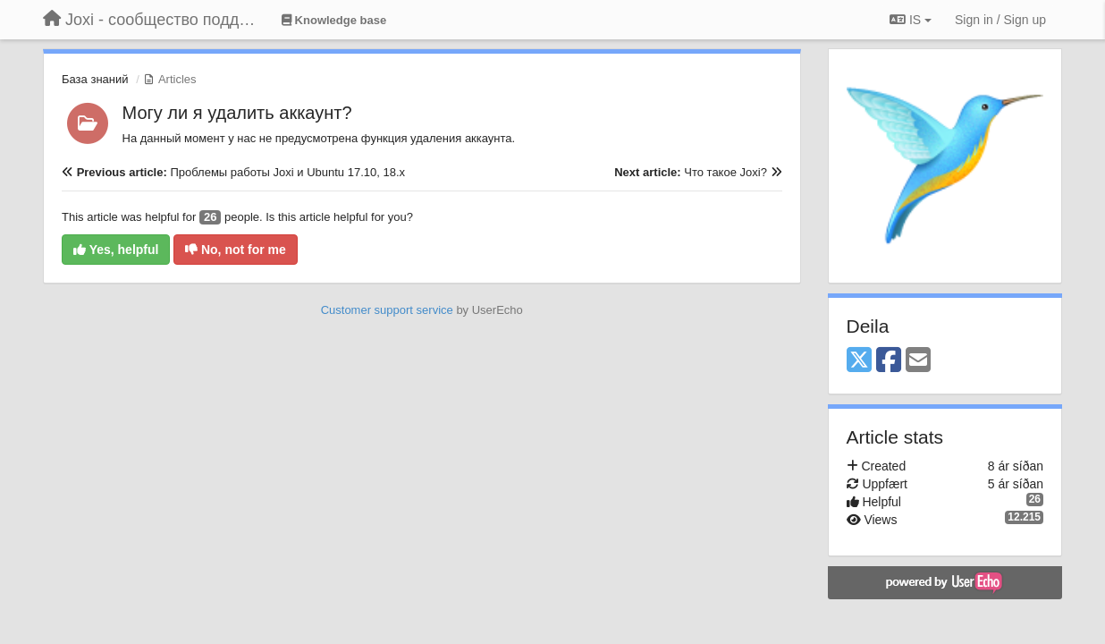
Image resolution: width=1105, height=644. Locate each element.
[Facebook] (888, 361)
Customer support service (387, 310)
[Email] (918, 361)
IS (911, 20)
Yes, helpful (115, 249)
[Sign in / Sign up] (1000, 19)
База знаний (95, 79)
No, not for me (235, 249)
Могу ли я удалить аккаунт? (237, 113)
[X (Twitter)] (859, 361)
